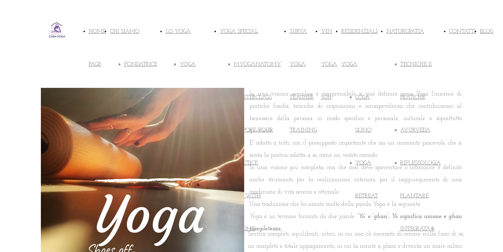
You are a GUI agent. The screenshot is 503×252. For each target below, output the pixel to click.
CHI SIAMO (124, 31)
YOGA (188, 64)
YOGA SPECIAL (239, 31)
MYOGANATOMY (257, 64)
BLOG (486, 31)
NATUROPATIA (405, 31)
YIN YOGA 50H (329, 64)
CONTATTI (462, 31)
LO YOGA (178, 31)
